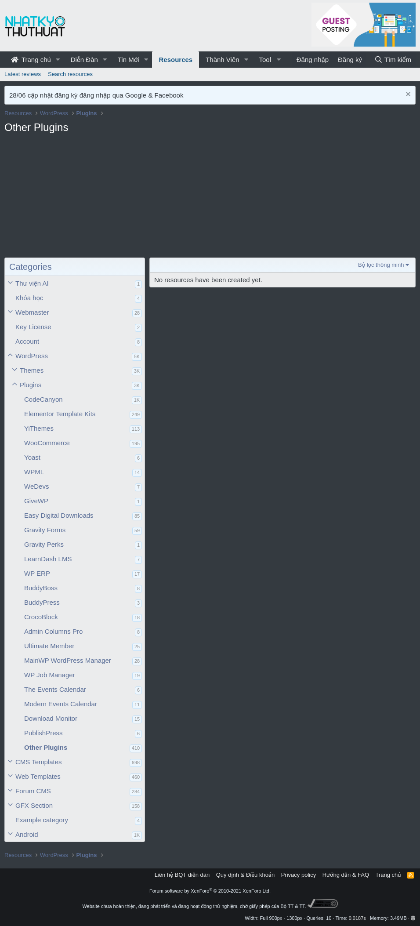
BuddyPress (42, 602)
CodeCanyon (43, 399)
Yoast (32, 457)
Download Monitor (50, 718)
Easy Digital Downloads (59, 515)
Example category (41, 820)
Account (27, 341)
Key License (33, 326)
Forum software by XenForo (210, 890)
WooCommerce (47, 443)
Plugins (30, 385)
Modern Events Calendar (60, 704)
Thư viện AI (32, 283)
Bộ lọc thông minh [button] (381, 264)
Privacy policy (298, 875)
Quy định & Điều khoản (245, 875)
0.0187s (357, 918)
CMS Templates (38, 762)
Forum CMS (33, 791)
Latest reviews (22, 74)
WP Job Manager (49, 675)
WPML (34, 472)
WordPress (31, 356)
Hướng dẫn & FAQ (345, 875)
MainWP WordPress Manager (67, 660)
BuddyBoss (41, 588)
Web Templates (38, 776)
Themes (31, 370)
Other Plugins (45, 747)
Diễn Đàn (84, 59)
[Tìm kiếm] (393, 59)
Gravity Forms (44, 530)
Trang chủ (31, 59)
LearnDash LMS (48, 559)
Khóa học (29, 297)
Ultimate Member (49, 646)
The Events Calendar (55, 689)
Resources (175, 59)
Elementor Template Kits (59, 414)
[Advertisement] (74, 198)
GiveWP (36, 501)
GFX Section (34, 805)
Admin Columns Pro (53, 631)
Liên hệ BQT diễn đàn (182, 875)
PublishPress (43, 733)
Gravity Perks (44, 544)
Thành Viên (222, 59)
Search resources (70, 74)
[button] (58, 59)
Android (26, 834)
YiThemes (39, 428)
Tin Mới (128, 59)
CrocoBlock (41, 617)
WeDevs (36, 486)
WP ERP (37, 573)
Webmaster (32, 312)
